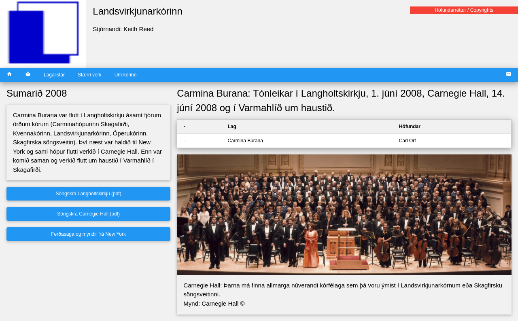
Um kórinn (126, 75)
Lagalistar (54, 75)
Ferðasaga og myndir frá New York (88, 234)
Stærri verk (90, 75)
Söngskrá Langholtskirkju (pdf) (88, 193)
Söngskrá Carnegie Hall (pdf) (88, 214)
